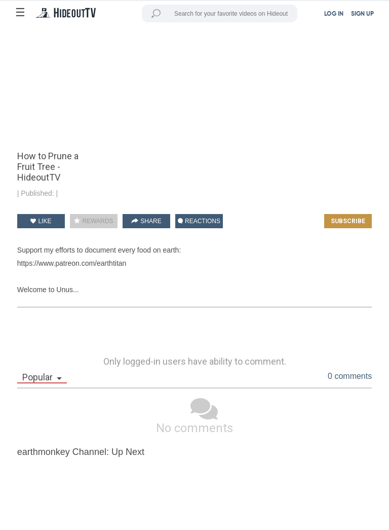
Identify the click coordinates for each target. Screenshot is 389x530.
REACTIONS (199, 221)
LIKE (40, 221)
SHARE (146, 221)
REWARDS (93, 221)
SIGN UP (362, 14)
